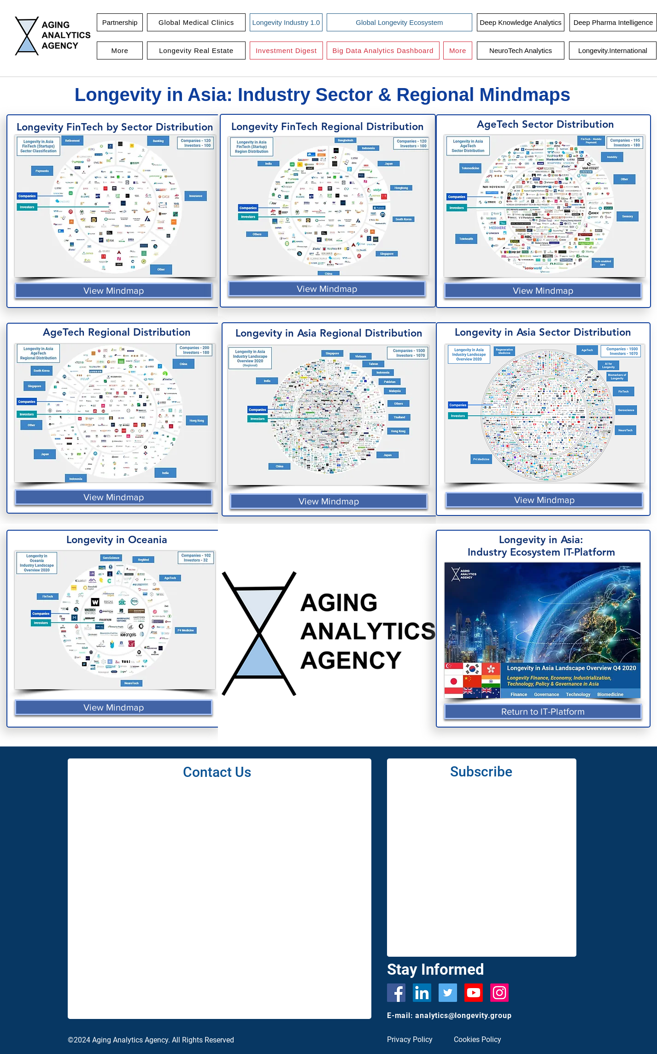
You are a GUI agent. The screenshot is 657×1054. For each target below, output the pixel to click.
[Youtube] (473, 992)
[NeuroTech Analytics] (520, 50)
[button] (196, 22)
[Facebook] (396, 992)
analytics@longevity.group (463, 1015)
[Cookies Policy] (481, 1040)
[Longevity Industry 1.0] (286, 22)
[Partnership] (120, 22)
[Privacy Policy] (414, 1040)
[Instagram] (499, 992)
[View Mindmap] (113, 290)
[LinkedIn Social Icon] (422, 992)
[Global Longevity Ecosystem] (399, 22)
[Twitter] (448, 992)
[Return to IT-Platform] (543, 711)
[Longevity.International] (613, 50)
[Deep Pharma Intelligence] (613, 22)
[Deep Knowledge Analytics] (520, 22)
